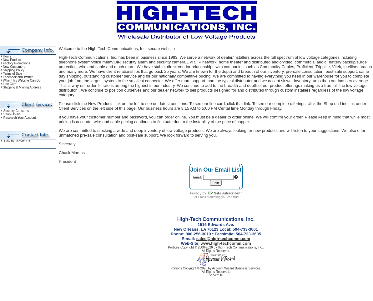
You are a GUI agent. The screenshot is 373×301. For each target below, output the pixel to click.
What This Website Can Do (21, 80)
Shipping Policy (13, 70)
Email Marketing (209, 197)
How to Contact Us (17, 141)
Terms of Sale (12, 73)
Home (7, 56)
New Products (12, 60)
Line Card (9, 84)
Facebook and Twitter (18, 77)
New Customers (14, 66)
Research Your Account (19, 117)
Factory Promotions (16, 63)
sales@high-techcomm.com (223, 238)
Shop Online (12, 114)
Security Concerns (16, 111)
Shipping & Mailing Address (22, 87)
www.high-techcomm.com (226, 243)
